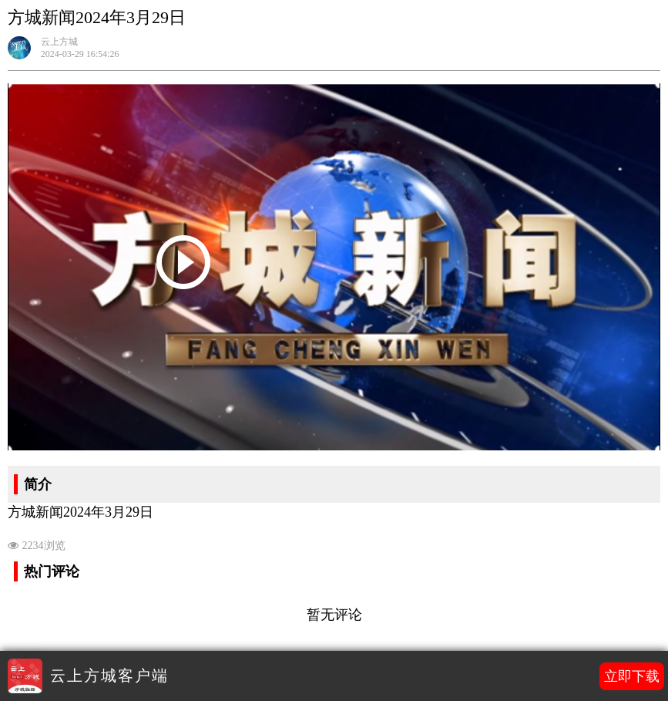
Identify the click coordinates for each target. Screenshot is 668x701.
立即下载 (632, 676)
